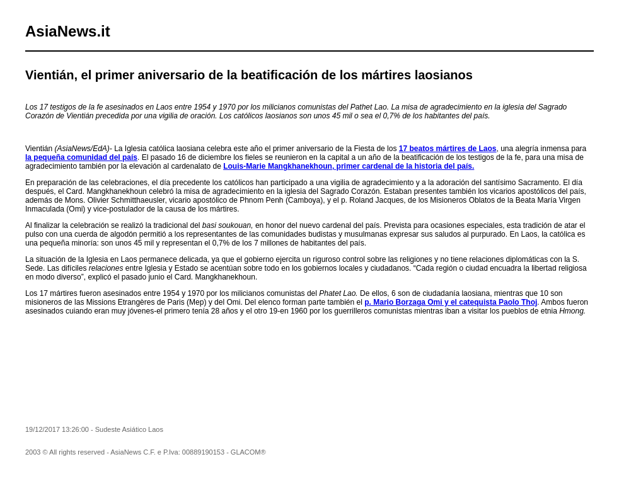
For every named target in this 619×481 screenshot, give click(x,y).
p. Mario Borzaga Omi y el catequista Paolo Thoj (450, 302)
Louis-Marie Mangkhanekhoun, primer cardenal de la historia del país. (348, 166)
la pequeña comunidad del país (81, 157)
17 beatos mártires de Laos (448, 148)
